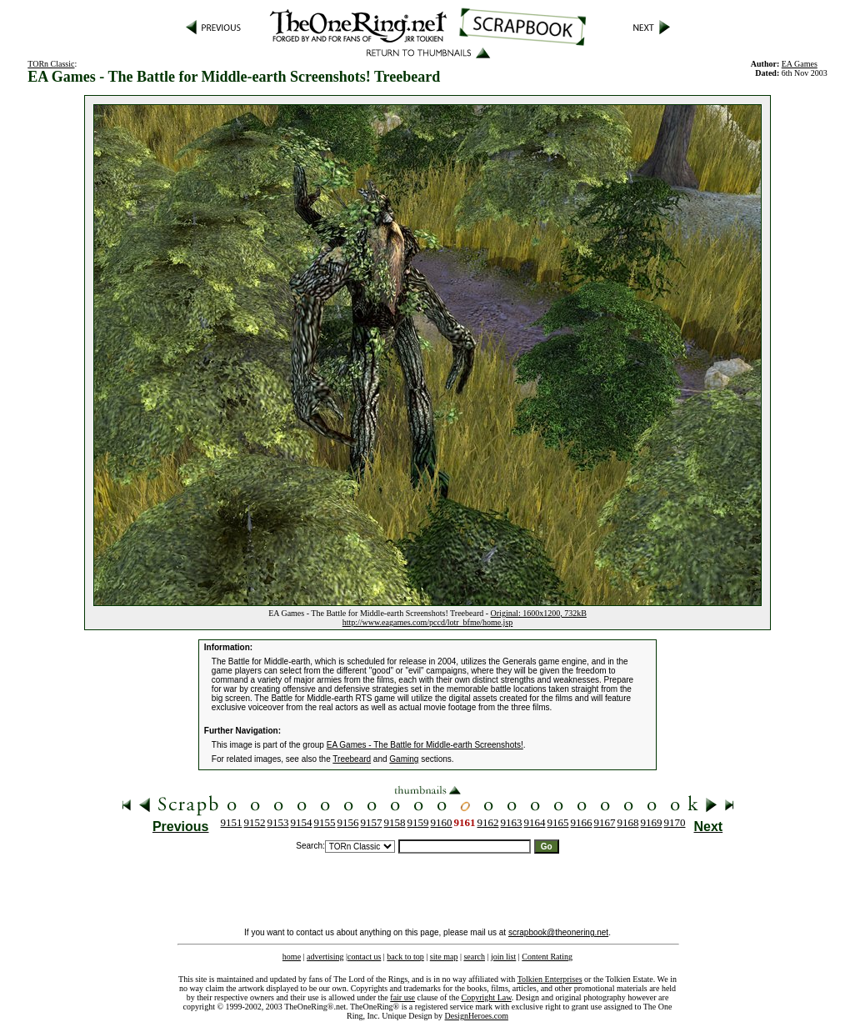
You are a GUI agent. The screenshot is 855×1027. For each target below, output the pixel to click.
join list (503, 956)
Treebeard (351, 759)
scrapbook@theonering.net (558, 932)
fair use (402, 997)
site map (444, 956)
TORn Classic (51, 63)
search (474, 956)
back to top (405, 956)
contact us (364, 956)
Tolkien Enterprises (550, 979)
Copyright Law (487, 997)
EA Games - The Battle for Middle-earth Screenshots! (425, 744)
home (291, 956)
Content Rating (547, 956)
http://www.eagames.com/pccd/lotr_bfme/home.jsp (427, 622)
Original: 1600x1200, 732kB (539, 613)
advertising (325, 956)
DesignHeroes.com (476, 1015)
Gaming (403, 759)
